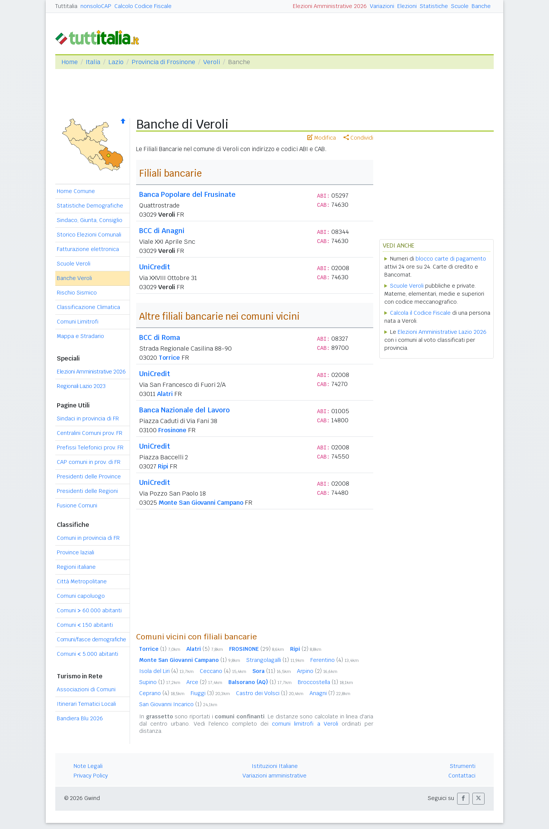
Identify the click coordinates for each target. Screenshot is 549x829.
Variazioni (382, 6)
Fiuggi (210, 693)
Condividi (358, 137)
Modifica (321, 137)
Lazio (116, 62)
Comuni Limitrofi (77, 321)
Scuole (460, 6)
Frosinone (172, 430)
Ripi (163, 466)
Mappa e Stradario (80, 336)
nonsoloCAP (95, 6)
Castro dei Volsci (269, 693)
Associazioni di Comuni (86, 689)
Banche (481, 6)
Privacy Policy (91, 775)
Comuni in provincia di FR (88, 537)
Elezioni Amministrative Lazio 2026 (442, 331)
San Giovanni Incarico (178, 704)
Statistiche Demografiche (90, 205)
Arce (204, 682)
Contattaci (461, 775)
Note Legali (88, 766)
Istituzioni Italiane (275, 766)
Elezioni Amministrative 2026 (330, 6)
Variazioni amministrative (274, 775)
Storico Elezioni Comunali (89, 234)
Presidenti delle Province (89, 476)
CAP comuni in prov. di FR (88, 462)
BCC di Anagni (162, 230)
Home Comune (76, 191)
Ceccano (223, 671)
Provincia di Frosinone (163, 62)
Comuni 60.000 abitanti (89, 610)
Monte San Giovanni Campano (201, 503)
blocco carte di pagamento (451, 258)
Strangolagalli (275, 660)
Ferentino (334, 660)
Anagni (330, 693)
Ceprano (162, 693)
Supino (159, 682)
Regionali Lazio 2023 (81, 386)
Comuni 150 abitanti (85, 624)
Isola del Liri (166, 671)
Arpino (317, 671)
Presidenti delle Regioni (87, 491)
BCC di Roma (159, 337)
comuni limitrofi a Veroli (305, 723)
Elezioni (407, 6)
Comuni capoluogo (81, 595)
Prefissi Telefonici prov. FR (90, 447)
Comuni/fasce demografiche (91, 639)
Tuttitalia (66, 6)
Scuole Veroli (73, 263)
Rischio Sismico (77, 292)
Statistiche (434, 6)
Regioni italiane (76, 566)
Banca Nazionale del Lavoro (184, 410)
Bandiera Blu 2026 (80, 718)
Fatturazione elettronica (88, 249)
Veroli (211, 62)
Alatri (165, 394)
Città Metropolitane (82, 581)
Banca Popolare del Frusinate (187, 194)
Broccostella (325, 682)
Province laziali (75, 552)
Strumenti (462, 766)
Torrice (169, 358)
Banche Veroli (74, 278)
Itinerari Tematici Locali (86, 703)
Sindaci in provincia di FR (88, 418)
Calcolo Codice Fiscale (143, 6)
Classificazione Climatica (88, 307)
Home (69, 62)
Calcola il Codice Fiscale (420, 312)
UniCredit (154, 266)
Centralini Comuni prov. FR (89, 433)
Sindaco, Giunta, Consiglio (89, 220)
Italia (93, 62)
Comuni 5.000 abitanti (87, 653)
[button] (463, 799)
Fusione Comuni (77, 505)
